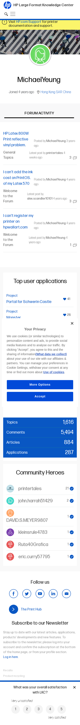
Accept (40, 396)
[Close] (72, 323)
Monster (13, 317)
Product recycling (14, 676)
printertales (54, 153)
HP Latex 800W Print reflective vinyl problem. (16, 139)
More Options (40, 384)
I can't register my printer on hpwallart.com (18, 221)
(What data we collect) (51, 354)
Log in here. (11, 657)
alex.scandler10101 (39, 198)
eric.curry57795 (34, 557)
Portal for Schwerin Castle (28, 302)
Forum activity (39, 113)
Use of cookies (53, 372)
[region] (40, 362)
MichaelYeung (56, 141)
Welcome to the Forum (10, 196)
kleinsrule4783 (32, 532)
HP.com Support (28, 22)
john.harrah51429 (35, 501)
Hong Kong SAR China (56, 92)
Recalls (8, 670)
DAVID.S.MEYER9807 (27, 520)
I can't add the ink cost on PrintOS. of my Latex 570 (18, 178)
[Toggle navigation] (13, 14)
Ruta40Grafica (33, 544)
